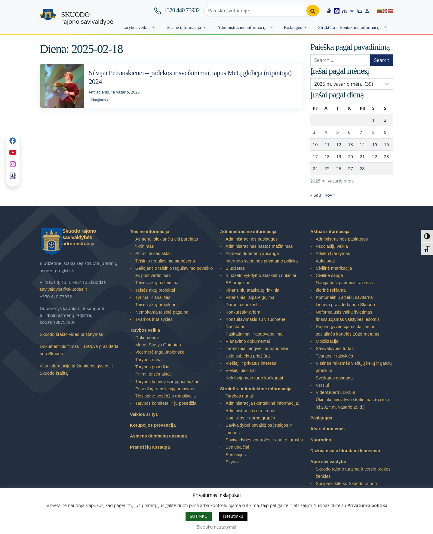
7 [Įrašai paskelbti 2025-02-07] (361, 132)
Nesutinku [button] (233, 516)
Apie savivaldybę (328, 461)
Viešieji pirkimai (241, 370)
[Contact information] (360, 10)
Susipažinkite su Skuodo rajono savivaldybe (346, 487)
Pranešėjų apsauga (150, 447)
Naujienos (99, 99)
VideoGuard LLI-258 (335, 392)
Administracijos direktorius (251, 410)
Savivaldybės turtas (335, 348)
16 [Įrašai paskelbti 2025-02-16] (386, 144)
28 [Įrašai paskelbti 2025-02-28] (362, 168)
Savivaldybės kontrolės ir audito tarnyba (264, 439)
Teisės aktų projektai (155, 290)
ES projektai (237, 282)
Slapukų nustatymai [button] (216, 527)
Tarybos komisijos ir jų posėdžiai (166, 381)
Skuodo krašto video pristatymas (71, 334)
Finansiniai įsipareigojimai (250, 297)
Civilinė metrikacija (334, 268)
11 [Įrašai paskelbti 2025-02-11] (327, 144)
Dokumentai (147, 337)
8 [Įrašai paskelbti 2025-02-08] (373, 132)
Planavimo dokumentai (248, 341)
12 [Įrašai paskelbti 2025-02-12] (338, 144)
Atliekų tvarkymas (333, 253)
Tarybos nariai (149, 359)
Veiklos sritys (144, 414)
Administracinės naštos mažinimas (259, 246)
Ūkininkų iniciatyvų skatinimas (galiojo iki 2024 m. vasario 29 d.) (352, 403)
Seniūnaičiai (237, 447)
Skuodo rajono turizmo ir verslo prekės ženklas (353, 473)
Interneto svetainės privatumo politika (262, 261)
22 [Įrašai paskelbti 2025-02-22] (374, 156)
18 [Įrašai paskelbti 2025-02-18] (327, 156)
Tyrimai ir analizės (152, 297)
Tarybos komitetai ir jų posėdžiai (166, 403)
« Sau (315, 195)
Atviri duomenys (327, 428)
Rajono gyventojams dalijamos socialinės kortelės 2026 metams (347, 330)
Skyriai (232, 461)
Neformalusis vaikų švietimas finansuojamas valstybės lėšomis (347, 316)
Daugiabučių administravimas (344, 282)
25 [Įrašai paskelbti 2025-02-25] (327, 168)
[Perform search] (312, 10)
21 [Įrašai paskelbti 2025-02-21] (362, 156)
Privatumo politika (367, 505)
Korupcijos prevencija (153, 425)
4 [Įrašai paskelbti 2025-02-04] (325, 132)
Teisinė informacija (183, 27)
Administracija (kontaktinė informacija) (262, 403)
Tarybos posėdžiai (152, 366)
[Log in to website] (367, 10)
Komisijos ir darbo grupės (250, 418)
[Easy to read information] (336, 10)
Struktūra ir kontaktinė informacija (350, 27)
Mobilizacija (327, 341)
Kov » (329, 195)
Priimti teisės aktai (152, 253)
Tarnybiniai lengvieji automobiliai (257, 348)
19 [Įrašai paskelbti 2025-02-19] (338, 156)
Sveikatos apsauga (334, 378)
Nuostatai (235, 326)
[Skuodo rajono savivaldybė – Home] (48, 17)
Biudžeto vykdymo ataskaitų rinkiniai (261, 275)
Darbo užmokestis (243, 304)
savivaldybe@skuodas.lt (63, 289)
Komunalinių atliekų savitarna (344, 297)
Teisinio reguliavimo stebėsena (165, 261)
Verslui (322, 385)
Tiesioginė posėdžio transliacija (165, 396)
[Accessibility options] (352, 10)
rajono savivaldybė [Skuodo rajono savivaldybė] (87, 18)
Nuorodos (320, 439)
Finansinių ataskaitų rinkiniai (253, 290)
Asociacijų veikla (332, 246)
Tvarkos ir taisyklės (154, 319)
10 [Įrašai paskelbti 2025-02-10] (315, 144)
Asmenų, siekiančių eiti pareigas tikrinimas (166, 243)
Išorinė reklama (331, 290)
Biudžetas (235, 268)
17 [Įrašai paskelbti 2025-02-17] (315, 156)
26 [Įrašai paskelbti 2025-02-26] (338, 168)
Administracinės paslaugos (252, 239)
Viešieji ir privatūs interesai (251, 363)
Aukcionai (325, 261)
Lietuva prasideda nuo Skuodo (345, 304)
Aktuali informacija (329, 231)
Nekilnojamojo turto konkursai (254, 378)
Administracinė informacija (242, 27)
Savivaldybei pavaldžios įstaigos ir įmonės (259, 429)
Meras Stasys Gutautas (158, 344)
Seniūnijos (236, 454)
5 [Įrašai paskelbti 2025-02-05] (337, 132)
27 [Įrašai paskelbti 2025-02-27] (350, 168)
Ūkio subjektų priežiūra (248, 356)
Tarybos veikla (136, 27)
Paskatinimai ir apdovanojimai (255, 334)
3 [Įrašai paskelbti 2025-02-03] (314, 132)
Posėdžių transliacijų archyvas (164, 388)
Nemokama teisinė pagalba (162, 312)
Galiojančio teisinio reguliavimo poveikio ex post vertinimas (174, 272)
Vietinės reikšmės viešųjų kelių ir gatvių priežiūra (354, 367)
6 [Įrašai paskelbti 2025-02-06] (349, 132)
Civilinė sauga (329, 275)
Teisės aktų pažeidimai (157, 282)
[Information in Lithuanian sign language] (329, 10)
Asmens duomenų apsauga (158, 436)
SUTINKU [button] (198, 516)
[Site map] (344, 10)
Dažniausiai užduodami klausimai (345, 450)
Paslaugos (293, 27)
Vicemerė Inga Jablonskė (159, 352)
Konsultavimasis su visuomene (255, 319)
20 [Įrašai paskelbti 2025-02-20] (350, 156)
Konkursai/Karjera (243, 312)
